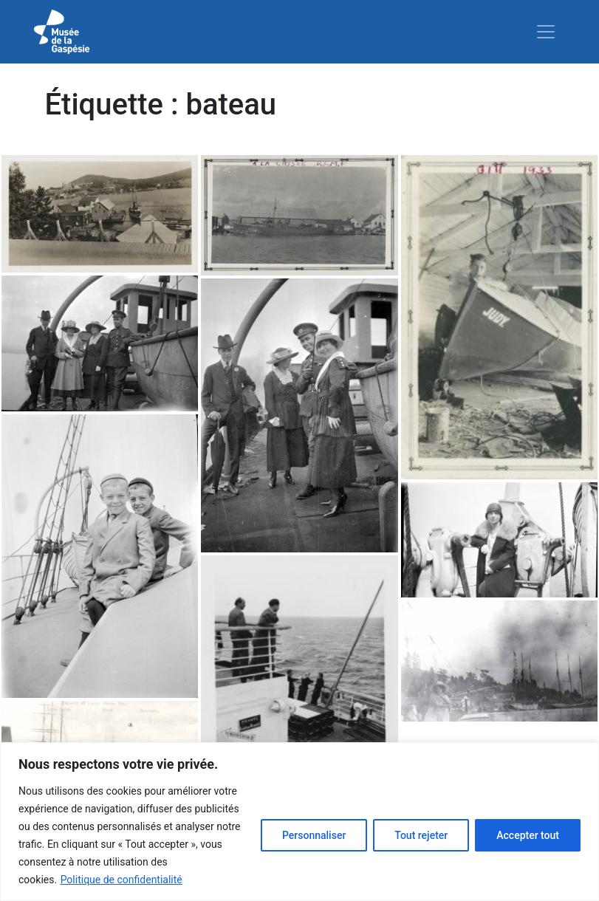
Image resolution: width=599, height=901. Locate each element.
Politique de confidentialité (121, 879)
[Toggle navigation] (546, 32)
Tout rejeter (421, 835)
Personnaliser (314, 835)
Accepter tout (527, 835)
